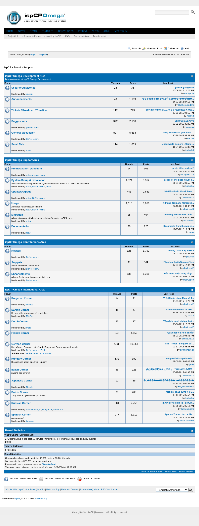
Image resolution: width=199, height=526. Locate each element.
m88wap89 (188, 280)
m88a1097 (188, 220)
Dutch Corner (19, 321)
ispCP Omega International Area (25, 289)
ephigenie (189, 93)
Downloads (65, 31)
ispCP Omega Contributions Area (25, 242)
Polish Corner (19, 392)
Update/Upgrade (21, 191)
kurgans (30, 421)
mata (36, 127)
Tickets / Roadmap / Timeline (29, 110)
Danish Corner (20, 309)
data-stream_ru (33, 409)
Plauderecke (35, 353)
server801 (58, 409)
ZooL (42, 350)
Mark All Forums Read (152, 471)
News (21, 31)
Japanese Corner (21, 380)
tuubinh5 (189, 150)
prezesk (190, 127)
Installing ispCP (53, 36)
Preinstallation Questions (27, 168)
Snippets (16, 262)
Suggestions (19, 121)
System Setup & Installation (28, 180)
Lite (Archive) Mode (89, 489)
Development (99, 36)
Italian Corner (19, 369)
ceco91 (29, 304)
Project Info (13, 36)
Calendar (171, 48)
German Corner (20, 343)
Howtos (16, 250)
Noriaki (29, 387)
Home (9, 31)
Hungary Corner (21, 358)
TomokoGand (49, 464)
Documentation (81, 36)
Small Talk (17, 144)
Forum (82, 31)
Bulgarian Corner (21, 298)
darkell (190, 138)
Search (134, 48)
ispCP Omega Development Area (25, 75)
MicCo (29, 316)
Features (47, 31)
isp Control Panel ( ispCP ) (31, 489)
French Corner (20, 332)
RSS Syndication (109, 489)
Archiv (48, 353)
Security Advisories (23, 87)
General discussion (23, 132)
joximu (29, 94)
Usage (15, 203)
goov (191, 232)
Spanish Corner (21, 414)
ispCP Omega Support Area (22, 159)
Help (185, 48)
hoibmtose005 (187, 420)
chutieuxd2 (188, 268)
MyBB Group (41, 498)
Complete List (26, 435)
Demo (33, 31)
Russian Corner (21, 403)
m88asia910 (188, 197)
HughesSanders (186, 105)
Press (95, 31)
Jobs (106, 31)
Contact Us (11, 489)
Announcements (21, 99)
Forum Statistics (187, 471)
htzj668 (190, 116)
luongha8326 (187, 174)
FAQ (67, 36)
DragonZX (47, 409)
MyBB (17, 498)
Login (32, 54)
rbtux (28, 175)
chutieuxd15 (188, 338)
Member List (152, 48)
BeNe (29, 139)
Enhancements (20, 273)
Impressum (120, 31)
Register (43, 54)
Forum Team (171, 471)
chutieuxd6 (188, 209)
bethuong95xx (187, 350)
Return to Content (70, 489)
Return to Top (53, 489)
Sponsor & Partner (32, 36)
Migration (17, 214)
